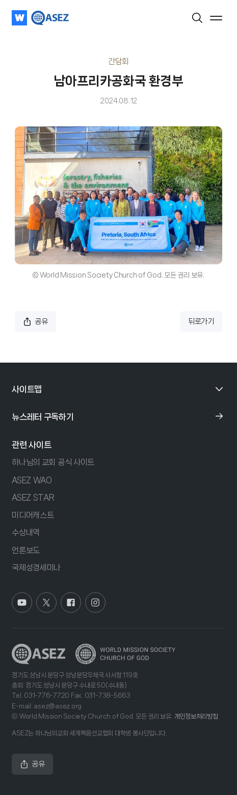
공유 (35, 321)
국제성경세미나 (36, 567)
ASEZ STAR (33, 497)
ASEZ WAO (32, 480)
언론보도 (26, 550)
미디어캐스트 (33, 515)
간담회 (118, 61)
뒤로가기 (201, 321)
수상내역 (26, 532)
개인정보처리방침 (196, 716)
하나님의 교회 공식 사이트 (53, 462)
